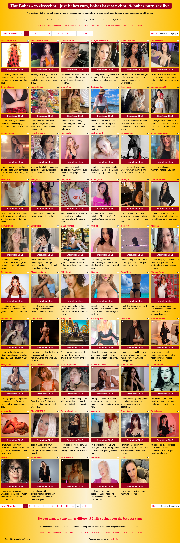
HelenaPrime (157, 365)
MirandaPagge (157, 272)
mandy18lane (37, 87)
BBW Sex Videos (113, 26)
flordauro (5, 179)
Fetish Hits (114, 539)
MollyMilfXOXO (38, 411)
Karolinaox (126, 87)
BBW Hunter (128, 26)
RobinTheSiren (128, 41)
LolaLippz (5, 457)
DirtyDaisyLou (67, 41)
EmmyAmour (127, 133)
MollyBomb (6, 365)
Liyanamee (96, 272)
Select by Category (168, 33)
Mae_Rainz (36, 179)
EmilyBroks (156, 411)
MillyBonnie (66, 272)
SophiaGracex (7, 87)
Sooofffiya (126, 272)
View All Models (10, 33)
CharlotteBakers (158, 179)
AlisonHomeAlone (159, 133)
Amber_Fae (96, 179)
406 (85, 33)
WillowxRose (157, 41)
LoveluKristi (6, 318)
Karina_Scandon (98, 365)
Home (154, 33)
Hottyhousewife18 (99, 41)
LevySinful (66, 179)
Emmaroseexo (8, 133)
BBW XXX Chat (97, 26)
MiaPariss (125, 318)
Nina (123, 457)
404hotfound (97, 133)
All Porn (139, 26)
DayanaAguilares (69, 411)
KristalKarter (127, 365)
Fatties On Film (54, 26)
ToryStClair (66, 318)
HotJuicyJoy (97, 318)
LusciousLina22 (158, 87)
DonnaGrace (127, 411)
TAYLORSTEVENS (9, 41)
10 (68, 33)
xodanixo (95, 411)
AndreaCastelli (158, 318)
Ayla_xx (94, 226)
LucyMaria (66, 133)
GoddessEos (97, 87)
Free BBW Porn (69, 26)
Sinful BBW (83, 26)
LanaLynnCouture (39, 41)
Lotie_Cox (126, 179)
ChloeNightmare (68, 365)
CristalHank (36, 318)
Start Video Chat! (15, 70)
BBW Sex (42, 26)
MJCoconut (96, 457)
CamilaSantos (67, 226)
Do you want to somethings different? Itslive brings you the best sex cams (90, 518)
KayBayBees (7, 226)
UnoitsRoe (66, 87)
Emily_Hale (36, 457)
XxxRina (155, 226)
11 (74, 33)
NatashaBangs (38, 133)
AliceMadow (6, 411)
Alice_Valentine (38, 365)
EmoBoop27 (36, 226)
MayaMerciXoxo (38, 272)
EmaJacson (6, 272)
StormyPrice (67, 457)
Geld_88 (125, 226)
